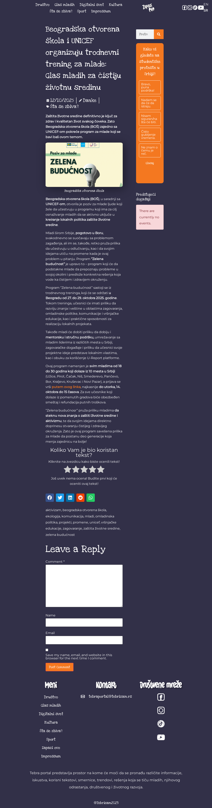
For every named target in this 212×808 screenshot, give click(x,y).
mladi (89, 516)
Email (50, 633)
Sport (81, 11)
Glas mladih (64, 4)
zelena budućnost (60, 535)
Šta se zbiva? (61, 11)
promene (80, 522)
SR (205, 10)
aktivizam (53, 510)
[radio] (67, 470)
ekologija (53, 516)
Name (50, 615)
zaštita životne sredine (101, 528)
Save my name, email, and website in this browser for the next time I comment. (79, 656)
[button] (50, 498)
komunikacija (72, 516)
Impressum (101, 11)
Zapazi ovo (51, 747)
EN (205, 4)
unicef (94, 522)
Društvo (42, 4)
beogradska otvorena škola (84, 510)
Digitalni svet (92, 4)
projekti (65, 522)
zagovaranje (72, 528)
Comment (55, 561)
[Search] (159, 34)
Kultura (115, 4)
